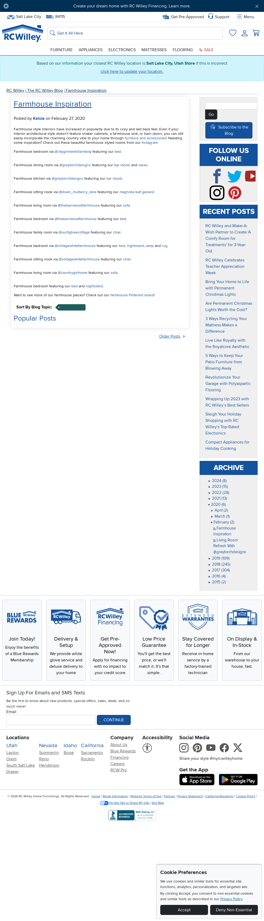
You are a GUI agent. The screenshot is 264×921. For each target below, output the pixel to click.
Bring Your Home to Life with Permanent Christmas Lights (227, 288)
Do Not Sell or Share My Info (125, 802)
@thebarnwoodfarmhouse (79, 205)
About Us (118, 744)
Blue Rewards (123, 750)
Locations (17, 737)
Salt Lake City (24, 16)
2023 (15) (218, 486)
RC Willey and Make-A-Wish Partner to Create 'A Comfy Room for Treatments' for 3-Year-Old (228, 238)
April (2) (219, 509)
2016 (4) (217, 575)
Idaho (70, 745)
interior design (72, 307)
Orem (11, 758)
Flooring (183, 50)
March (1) (220, 515)
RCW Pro (118, 769)
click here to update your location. (132, 71)
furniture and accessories (145, 138)
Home (96, 796)
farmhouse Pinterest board (132, 295)
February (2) (222, 521)
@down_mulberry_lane (77, 192)
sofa (126, 205)
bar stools (122, 165)
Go (211, 114)
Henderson (49, 764)
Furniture (61, 50)
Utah (11, 745)
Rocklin (88, 758)
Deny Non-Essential (234, 910)
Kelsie (39, 118)
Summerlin (49, 752)
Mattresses (154, 50)
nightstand (135, 246)
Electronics (122, 50)
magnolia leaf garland (137, 192)
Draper (12, 771)
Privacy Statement (190, 796)
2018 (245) (219, 563)
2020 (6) (217, 503)
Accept (184, 910)
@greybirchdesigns (75, 165)
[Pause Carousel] (6, 6)
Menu (245, 17)
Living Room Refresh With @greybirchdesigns (229, 545)
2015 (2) (217, 581)
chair (117, 232)
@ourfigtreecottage (74, 232)
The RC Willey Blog (45, 90)
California (92, 745)
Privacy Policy (231, 899)
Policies (169, 796)
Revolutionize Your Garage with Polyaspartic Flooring (228, 383)
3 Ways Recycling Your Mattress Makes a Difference (226, 324)
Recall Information (115, 796)
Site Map (158, 802)
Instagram (150, 142)
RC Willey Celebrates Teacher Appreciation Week (224, 266)
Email (11, 711)
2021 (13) (217, 497)
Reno (44, 758)
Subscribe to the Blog (233, 130)
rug (164, 246)
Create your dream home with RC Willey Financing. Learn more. (132, 6)
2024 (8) (217, 480)
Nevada (48, 745)
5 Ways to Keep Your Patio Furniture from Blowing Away (224, 361)
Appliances (90, 50)
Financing (119, 756)
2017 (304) (219, 569)
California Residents (219, 796)
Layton (12, 752)
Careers (117, 763)
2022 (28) (218, 491)
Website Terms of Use (146, 796)
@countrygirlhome (72, 272)
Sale (206, 50)
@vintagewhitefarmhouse (75, 246)
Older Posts (169, 336)
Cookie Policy (245, 796)
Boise (69, 752)
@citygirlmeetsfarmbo (72, 151)
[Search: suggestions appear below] (135, 33)
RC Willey (15, 90)
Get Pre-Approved (183, 17)
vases (143, 165)
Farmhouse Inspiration (86, 90)
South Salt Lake (20, 764)
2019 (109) (219, 557)
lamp (150, 246)
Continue (113, 719)
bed (118, 151)
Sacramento (92, 752)
